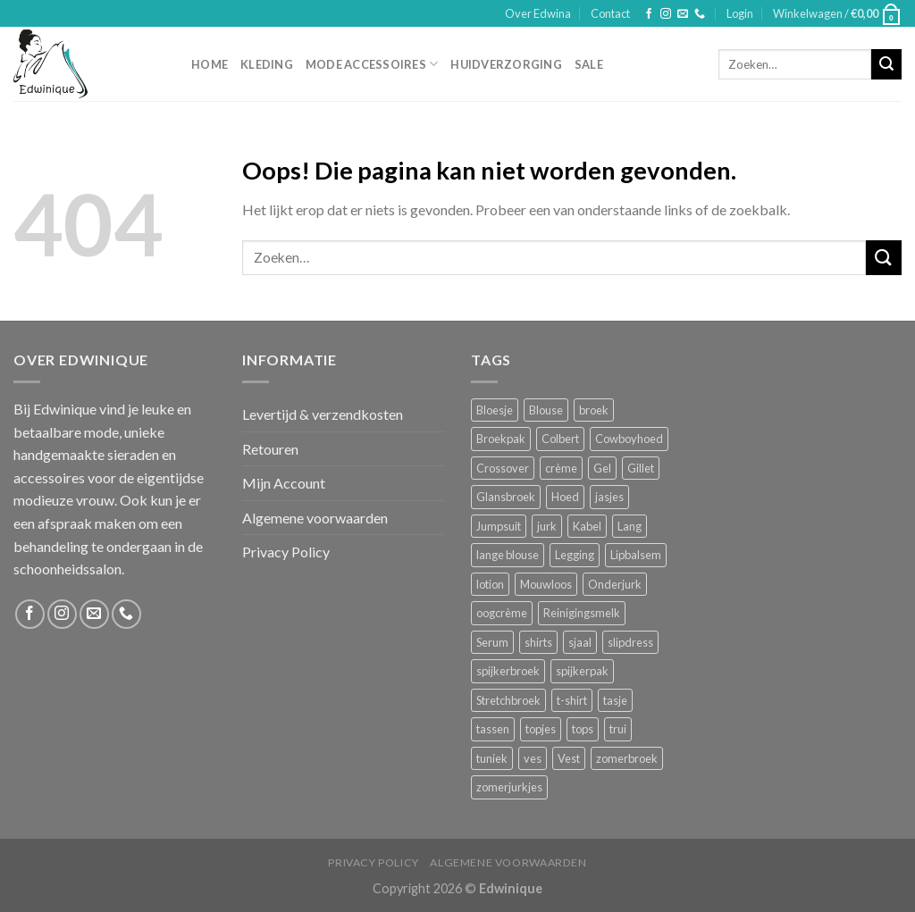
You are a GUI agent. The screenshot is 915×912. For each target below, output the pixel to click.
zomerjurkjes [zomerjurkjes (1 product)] (509, 787)
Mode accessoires (372, 63)
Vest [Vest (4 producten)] (569, 758)
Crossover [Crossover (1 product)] (502, 468)
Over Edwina (538, 13)
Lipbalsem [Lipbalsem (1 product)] (635, 555)
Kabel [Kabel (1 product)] (587, 526)
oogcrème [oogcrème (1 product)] (501, 613)
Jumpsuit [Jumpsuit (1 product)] (498, 526)
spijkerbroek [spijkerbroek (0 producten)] (508, 671)
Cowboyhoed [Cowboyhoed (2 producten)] (629, 438)
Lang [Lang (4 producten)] (629, 526)
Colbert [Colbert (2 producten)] (560, 438)
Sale (589, 64)
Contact (610, 13)
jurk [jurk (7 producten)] (547, 526)
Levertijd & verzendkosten (322, 414)
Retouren (270, 448)
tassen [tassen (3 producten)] (492, 729)
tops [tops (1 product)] (582, 729)
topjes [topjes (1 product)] (540, 729)
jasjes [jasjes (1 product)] (609, 496)
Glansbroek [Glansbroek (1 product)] (505, 496)
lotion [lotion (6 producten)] (490, 584)
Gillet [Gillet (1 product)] (640, 468)
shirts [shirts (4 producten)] (538, 642)
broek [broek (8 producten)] (594, 410)
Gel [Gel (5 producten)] (602, 468)
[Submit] (886, 64)
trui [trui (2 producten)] (617, 729)
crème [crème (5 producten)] (561, 468)
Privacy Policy (286, 551)
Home (209, 64)
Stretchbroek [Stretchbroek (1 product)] (508, 700)
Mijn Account (283, 482)
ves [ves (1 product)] (532, 758)
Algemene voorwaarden (315, 517)
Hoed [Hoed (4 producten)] (565, 496)
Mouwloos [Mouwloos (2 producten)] (546, 584)
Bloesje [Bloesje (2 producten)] (494, 410)
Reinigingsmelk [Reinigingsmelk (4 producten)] (581, 613)
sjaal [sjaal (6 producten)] (580, 642)
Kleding (266, 64)
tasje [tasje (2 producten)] (615, 700)
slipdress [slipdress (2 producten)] (630, 642)
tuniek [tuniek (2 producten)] (492, 758)
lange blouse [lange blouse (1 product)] (507, 555)
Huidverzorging (506, 64)
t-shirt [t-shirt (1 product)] (572, 700)
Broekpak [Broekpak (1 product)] (500, 438)
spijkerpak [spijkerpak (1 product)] (582, 671)
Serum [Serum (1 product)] (492, 642)
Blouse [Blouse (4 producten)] (546, 410)
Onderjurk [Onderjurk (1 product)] (615, 584)
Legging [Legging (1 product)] (574, 555)
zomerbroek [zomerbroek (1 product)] (627, 758)
